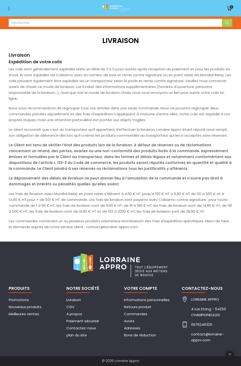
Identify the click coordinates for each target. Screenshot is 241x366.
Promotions (19, 299)
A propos (74, 313)
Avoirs (129, 320)
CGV (70, 306)
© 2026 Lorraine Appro (120, 360)
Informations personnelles (147, 299)
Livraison (73, 299)
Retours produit (137, 306)
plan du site (76, 335)
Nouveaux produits (25, 306)
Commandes (135, 313)
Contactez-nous (81, 328)
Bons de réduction (140, 335)
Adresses (132, 328)
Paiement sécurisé (82, 320)
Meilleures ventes (24, 313)
